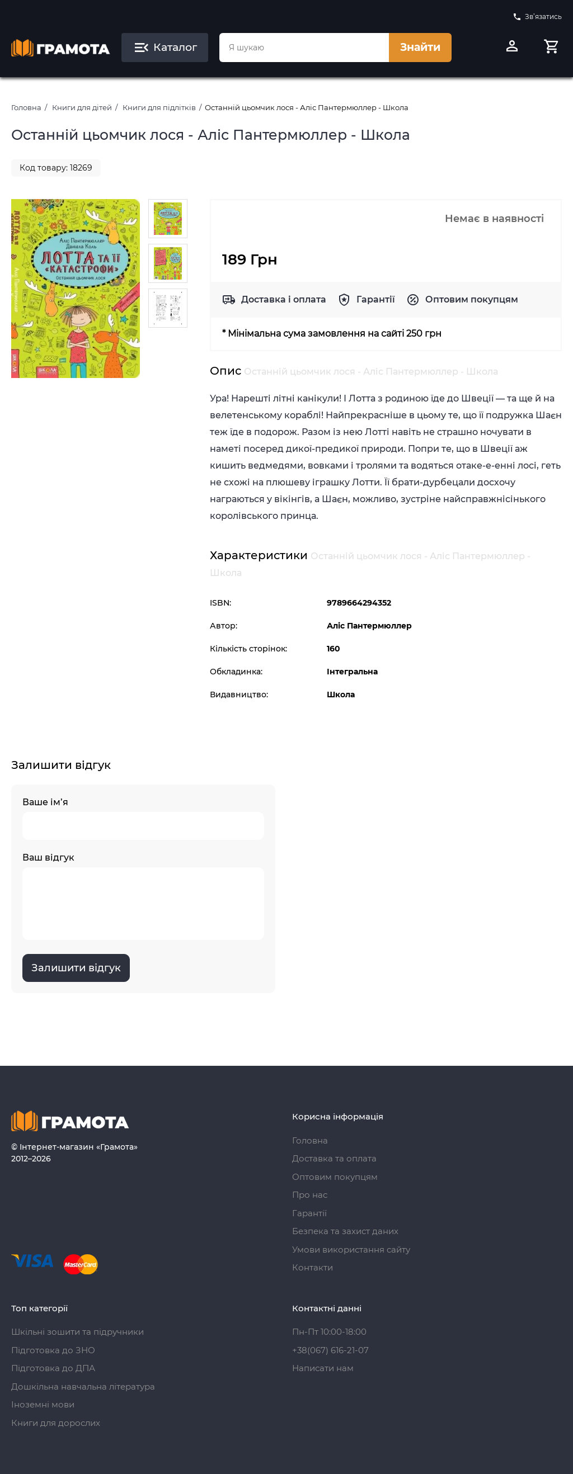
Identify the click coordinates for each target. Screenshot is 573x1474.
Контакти (312, 1267)
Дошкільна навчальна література (83, 1386)
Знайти (420, 47)
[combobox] (304, 47)
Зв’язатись (537, 16)
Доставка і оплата (283, 299)
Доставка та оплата (334, 1158)
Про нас (309, 1194)
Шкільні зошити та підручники (77, 1331)
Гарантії (375, 299)
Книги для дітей (82, 107)
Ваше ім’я (143, 818)
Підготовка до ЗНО (53, 1350)
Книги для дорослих (55, 1423)
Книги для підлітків (159, 107)
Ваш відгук (143, 896)
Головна (26, 107)
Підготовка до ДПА (53, 1368)
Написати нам (323, 1368)
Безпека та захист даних (345, 1231)
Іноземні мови (42, 1404)
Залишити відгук (76, 968)
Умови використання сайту (351, 1249)
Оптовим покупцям (471, 299)
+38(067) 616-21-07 (330, 1350)
